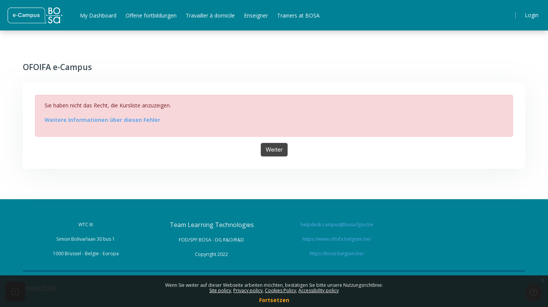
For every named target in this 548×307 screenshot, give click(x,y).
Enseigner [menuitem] (256, 15)
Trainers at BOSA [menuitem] (298, 15)
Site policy (220, 290)
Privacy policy (248, 290)
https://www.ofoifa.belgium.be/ (337, 239)
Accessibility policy (318, 290)
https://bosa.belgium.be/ (337, 253)
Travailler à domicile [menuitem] (210, 15)
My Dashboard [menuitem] (98, 15)
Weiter (274, 149)
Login (531, 15)
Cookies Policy (280, 290)
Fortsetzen (274, 300)
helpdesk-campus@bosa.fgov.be (337, 224)
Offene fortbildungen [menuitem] (151, 15)
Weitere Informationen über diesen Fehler (102, 119)
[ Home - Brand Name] (35, 15)
